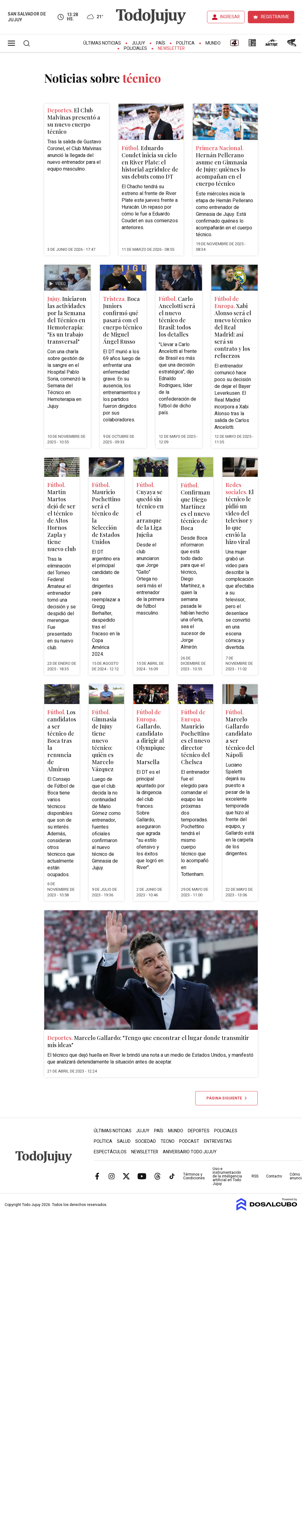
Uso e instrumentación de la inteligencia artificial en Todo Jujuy (227, 1176)
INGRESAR (230, 17)
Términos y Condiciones (194, 1176)
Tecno (168, 1141)
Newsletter (171, 48)
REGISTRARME (275, 17)
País (160, 43)
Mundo (213, 43)
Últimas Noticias (102, 43)
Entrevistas (218, 1141)
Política (185, 43)
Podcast (189, 1141)
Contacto (274, 1176)
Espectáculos (110, 1152)
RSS (255, 1176)
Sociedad (145, 1141)
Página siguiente (226, 1098)
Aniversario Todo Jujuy (190, 1152)
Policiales (135, 48)
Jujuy (138, 43)
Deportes (198, 1131)
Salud (124, 1141)
